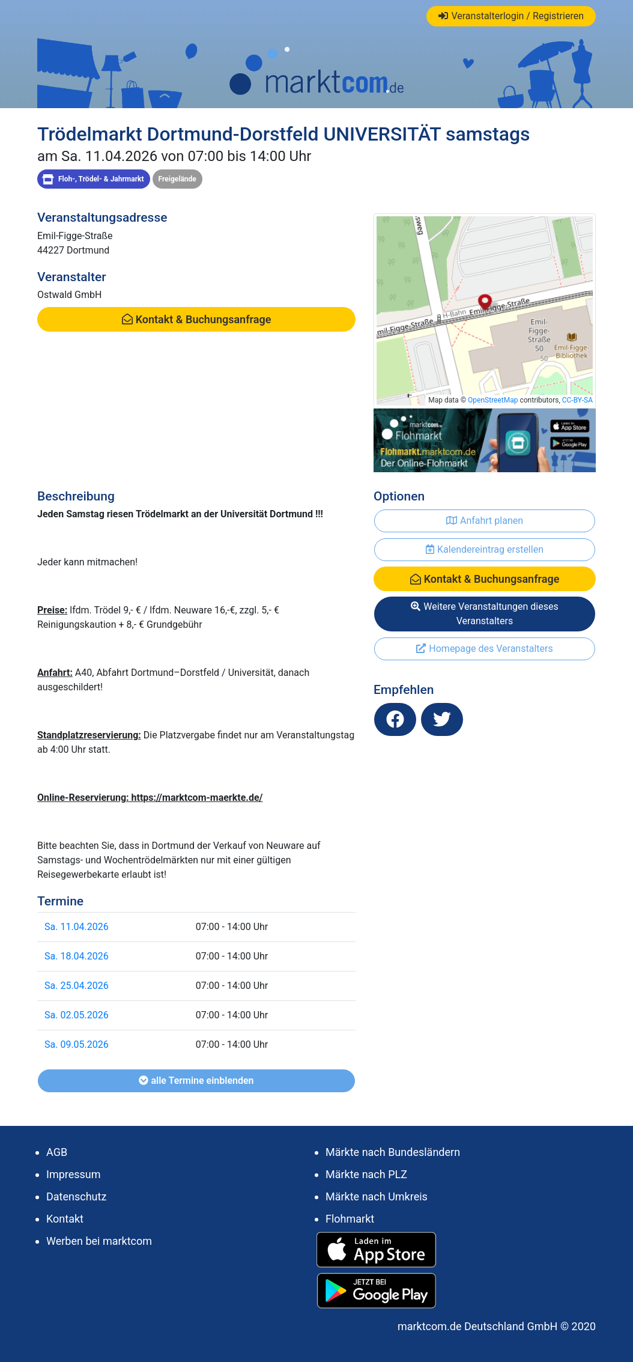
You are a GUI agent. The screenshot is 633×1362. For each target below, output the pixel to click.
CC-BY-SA (577, 400)
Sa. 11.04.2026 (76, 926)
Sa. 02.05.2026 (76, 1015)
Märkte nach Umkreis (377, 1196)
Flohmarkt (350, 1218)
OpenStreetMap (493, 400)
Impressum (73, 1174)
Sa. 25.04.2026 (76, 985)
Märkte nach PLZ (366, 1174)
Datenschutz (76, 1196)
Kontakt (64, 1218)
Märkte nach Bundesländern (393, 1152)
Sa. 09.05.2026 (76, 1044)
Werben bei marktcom (99, 1241)
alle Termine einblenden (196, 1080)
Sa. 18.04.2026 (76, 956)
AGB (56, 1152)
